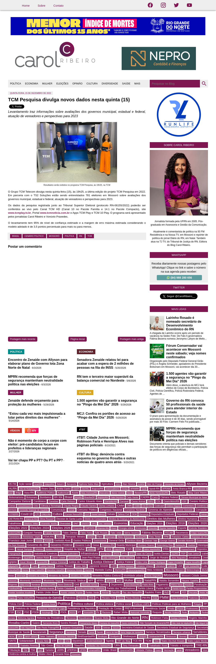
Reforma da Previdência (50, 618)
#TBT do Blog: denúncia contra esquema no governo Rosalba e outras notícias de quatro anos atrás (106, 458)
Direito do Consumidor (95, 519)
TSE (33, 650)
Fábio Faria (86, 533)
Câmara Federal (169, 497)
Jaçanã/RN (28, 558)
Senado (82, 632)
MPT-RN (110, 581)
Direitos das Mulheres (161, 518)
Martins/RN (120, 570)
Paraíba (188, 585)
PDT (184, 592)
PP (205, 604)
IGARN (174, 549)
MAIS (137, 83)
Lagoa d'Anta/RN (175, 562)
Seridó (100, 632)
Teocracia (13, 646)
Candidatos (40, 501)
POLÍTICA (15, 83)
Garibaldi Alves (62, 540)
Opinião (104, 584)
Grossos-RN (108, 545)
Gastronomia (100, 540)
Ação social (25, 484)
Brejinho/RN (103, 497)
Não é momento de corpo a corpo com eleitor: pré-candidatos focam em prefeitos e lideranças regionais (37, 444)
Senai (91, 632)
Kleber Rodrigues (157, 562)
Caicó (155, 497)
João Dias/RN (127, 558)
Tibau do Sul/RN (63, 646)
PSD (26, 612)
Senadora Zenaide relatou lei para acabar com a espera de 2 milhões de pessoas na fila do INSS (105, 363)
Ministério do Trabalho (80, 576)
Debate (111, 514)
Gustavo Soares (146, 545)
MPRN (100, 580)
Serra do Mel (112, 632)
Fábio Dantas (70, 532)
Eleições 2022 (18, 528)
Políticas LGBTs (141, 604)
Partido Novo (178, 588)
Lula (204, 566)
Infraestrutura (89, 553)
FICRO (91, 537)
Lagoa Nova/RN (193, 562)
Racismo (106, 612)
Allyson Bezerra (196, 483)
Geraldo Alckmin (186, 540)
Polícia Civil (15, 604)
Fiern (99, 537)
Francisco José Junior (21, 540)
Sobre (41, 5)
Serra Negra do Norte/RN (131, 632)
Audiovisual (63, 493)
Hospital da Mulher (74, 549)
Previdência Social (155, 608)
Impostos (202, 549)
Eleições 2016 (155, 523)
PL (97, 597)
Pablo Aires (147, 584)
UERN (60, 650)
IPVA (132, 554)
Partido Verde (92, 592)
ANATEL (85, 489)
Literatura (160, 566)
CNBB (137, 506)
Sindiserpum (129, 636)
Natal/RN (150, 580)
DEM (134, 514)
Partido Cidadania (65, 588)
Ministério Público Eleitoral (106, 575)
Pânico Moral (176, 585)
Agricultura (107, 484)
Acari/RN (38, 484)
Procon (180, 609)
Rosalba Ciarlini (19, 622)
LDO (113, 566)
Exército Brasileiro (198, 528)
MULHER (47, 83)
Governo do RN (37, 545)
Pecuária (193, 592)
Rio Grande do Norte (125, 617)
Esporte (182, 528)
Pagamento (162, 584)
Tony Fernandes (131, 645)
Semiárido (70, 632)
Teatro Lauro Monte (197, 641)
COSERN (13, 514)
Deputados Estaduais (162, 514)
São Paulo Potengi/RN (48, 627)
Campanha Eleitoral (20, 501)
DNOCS (85, 523)
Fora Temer (155, 537)
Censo (12, 506)
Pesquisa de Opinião (49, 597)
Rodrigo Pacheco (178, 618)
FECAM (169, 533)
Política (69, 236)
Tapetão (110, 640)
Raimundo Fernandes (140, 612)
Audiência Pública (46, 493)
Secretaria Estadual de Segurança (175, 627)
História (39, 549)
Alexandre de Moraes (174, 484)
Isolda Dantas (161, 553)
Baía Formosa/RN (89, 493)
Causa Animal (138, 501)
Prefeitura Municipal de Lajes (52, 609)
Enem (113, 528)
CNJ (150, 506)
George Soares (167, 540)
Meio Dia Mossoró (175, 570)
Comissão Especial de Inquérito (33, 510)
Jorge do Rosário (159, 557)
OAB (76, 584)
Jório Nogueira (178, 557)
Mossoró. (13, 581)
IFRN (166, 549)
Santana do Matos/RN (109, 623)
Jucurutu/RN (42, 562)
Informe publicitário (69, 553)
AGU (118, 484)
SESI (20, 636)
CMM (120, 505)
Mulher (128, 580)
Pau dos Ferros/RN (132, 592)
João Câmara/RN (110, 558)
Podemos (193, 598)
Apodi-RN (154, 488)
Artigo (18, 493)
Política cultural (83, 604)
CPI (37, 514)
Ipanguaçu (106, 553)
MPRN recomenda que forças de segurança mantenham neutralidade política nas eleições (35, 380)
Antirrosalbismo (112, 489)
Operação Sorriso (89, 585)
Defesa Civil (123, 514)
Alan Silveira (129, 484)
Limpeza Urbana (145, 566)
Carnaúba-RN (111, 501)
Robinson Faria (159, 618)
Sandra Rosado (68, 623)
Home (26, 5)
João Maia (141, 557)
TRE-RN (201, 645)
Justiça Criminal (58, 562)
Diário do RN (31, 519)
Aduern (60, 484)
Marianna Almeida (75, 570)
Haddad (192, 545)
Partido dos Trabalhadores (121, 588)
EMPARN (89, 528)
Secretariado (39, 632)
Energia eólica (126, 528)
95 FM (12, 484)
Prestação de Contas (110, 608)
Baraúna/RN (141, 493)
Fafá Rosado (101, 533)
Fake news (116, 533)
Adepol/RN (49, 484)
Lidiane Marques (126, 566)
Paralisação (200, 584)
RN (81, 236)
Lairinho (25, 566)
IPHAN (116, 554)
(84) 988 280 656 (179, 277)
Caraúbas (53, 501)
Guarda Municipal (126, 545)
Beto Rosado (178, 492)
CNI (144, 506)
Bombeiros (45, 497)
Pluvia (120, 598)
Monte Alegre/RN (153, 576)
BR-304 (58, 497)
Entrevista (141, 528)
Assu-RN (29, 492)
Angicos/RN (97, 488)
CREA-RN (46, 514)
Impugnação (15, 553)
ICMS (129, 549)
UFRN (83, 650)
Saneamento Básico (88, 623)
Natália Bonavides (169, 580)
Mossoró (54, 236)
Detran (204, 514)
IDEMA (138, 549)
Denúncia (144, 514)
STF (54, 640)
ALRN (13, 488)
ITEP (183, 553)
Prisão (171, 608)
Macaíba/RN (14, 570)
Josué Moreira (27, 562)
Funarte (39, 541)
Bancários (104, 493)
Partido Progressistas (196, 588)
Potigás (197, 604)
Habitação (180, 545)
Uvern (158, 650)
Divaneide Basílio (49, 523)
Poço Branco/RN (179, 598)
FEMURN (48, 536)
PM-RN (146, 597)
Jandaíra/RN (73, 558)
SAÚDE (126, 83)
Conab (71, 510)
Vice (205, 650)
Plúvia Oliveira (133, 598)
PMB (155, 598)
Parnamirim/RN (29, 588)
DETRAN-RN (16, 518)
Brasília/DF (89, 497)
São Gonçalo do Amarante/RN (154, 623)
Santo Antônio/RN (129, 623)
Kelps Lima (141, 562)
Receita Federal (172, 612)
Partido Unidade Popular (72, 592)
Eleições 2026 (61, 528)
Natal (139, 580)
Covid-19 (27, 514)
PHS (91, 598)
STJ (61, 641)
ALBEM (141, 484)
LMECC (171, 566)
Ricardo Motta (102, 618)
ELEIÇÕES (62, 83)
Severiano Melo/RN (66, 636)
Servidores (200, 632)
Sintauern (203, 636)
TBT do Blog (123, 641)
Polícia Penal (49, 604)
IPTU (124, 553)
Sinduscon (171, 636)
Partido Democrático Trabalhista (90, 588)
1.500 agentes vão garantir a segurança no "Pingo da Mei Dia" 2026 (186, 377)
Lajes (34, 566)
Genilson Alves (134, 540)
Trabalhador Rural (158, 645)
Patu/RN (115, 592)
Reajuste (157, 612)
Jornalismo (194, 557)
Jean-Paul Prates (91, 557)
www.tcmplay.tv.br (19, 212)
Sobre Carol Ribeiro (179, 145)
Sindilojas (102, 636)
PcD (166, 592)
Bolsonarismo (16, 497)
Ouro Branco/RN (132, 585)
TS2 (25, 650)
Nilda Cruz (24, 585)
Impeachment (187, 549)
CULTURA (92, 83)
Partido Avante (47, 588)
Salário (36, 623)
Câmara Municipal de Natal (194, 497)
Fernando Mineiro (75, 536)
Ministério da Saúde (58, 575)
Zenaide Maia (62, 654)
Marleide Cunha (103, 570)
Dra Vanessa (105, 523)
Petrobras (70, 597)
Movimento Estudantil (30, 580)
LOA (179, 566)
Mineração (21, 576)
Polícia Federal (32, 604)
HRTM (100, 549)
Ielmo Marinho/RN (152, 549)
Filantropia (110, 537)
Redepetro (194, 612)
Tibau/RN (79, 645)
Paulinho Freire (153, 592)
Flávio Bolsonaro (125, 537)
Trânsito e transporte (181, 645)
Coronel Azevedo (184, 510)
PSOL (64, 612)
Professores (192, 608)
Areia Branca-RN (182, 488)
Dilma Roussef (47, 519)
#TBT (82, 429)
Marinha (88, 570)
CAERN (145, 497)
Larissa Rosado (64, 566)
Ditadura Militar (31, 523)
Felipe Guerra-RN (199, 533)
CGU (36, 506)
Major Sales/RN (38, 570)
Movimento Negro (52, 580)
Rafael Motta (121, 612)
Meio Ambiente (155, 570)
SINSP (192, 636)
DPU (94, 523)
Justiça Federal (125, 562)
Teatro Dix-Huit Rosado (172, 641)
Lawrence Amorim (98, 566)
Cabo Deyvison (117, 497)
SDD (98, 627)
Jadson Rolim (42, 557)
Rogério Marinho (198, 618)
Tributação (14, 650)
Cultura (57, 514)
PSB (11, 612)
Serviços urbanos (181, 632)
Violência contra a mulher (22, 654)
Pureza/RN (89, 612)
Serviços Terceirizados (158, 632)
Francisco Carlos (180, 537)
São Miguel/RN (27, 628)
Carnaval (124, 501)
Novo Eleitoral (65, 584)
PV (97, 612)
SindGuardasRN (86, 636)
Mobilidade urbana (133, 575)
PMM (164, 597)
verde (179, 650)
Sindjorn (142, 636)
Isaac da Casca (144, 553)
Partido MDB (163, 588)
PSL (55, 612)
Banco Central (118, 493)
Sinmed (182, 636)
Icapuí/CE (118, 549)
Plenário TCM (108, 598)
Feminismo (14, 537)
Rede (184, 612)
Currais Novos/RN (74, 514)
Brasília (78, 497)
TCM (90, 236)
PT (79, 612)
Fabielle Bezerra (52, 533)
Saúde (89, 627)
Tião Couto (47, 645)
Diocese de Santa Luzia (69, 518)
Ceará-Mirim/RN (171, 501)
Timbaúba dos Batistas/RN (99, 646)
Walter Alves (45, 654)
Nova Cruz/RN (49, 585)
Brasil (16, 236)
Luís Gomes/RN (192, 566)
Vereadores (192, 650)
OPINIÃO (77, 83)
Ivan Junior (193, 553)
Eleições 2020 (197, 523)
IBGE (109, 549)
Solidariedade (26, 640)
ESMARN (153, 528)
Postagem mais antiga (132, 339)
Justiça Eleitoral (103, 561)
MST (119, 580)
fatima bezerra (131, 533)
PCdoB (175, 592)
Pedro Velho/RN (25, 598)
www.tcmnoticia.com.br (55, 212)
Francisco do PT (199, 537)
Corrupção (201, 509)
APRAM (166, 488)
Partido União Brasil (47, 592)
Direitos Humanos (187, 518)
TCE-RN (137, 640)
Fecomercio (182, 532)
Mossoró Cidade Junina (194, 575)
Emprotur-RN (103, 528)
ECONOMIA (31, 83)
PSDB (35, 612)
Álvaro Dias (47, 488)
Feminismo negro (31, 537)
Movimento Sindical (75, 580)
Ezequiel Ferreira (32, 532)
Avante (75, 493)
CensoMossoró (24, 506)
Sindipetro (115, 636)
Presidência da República (81, 608)
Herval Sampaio (25, 549)
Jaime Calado (58, 557)
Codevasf (159, 506)
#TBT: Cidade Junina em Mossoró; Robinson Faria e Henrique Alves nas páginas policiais (105, 441)
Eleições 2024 (40, 528)
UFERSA (72, 650)
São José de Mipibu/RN (182, 623)
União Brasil (109, 650)
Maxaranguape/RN (136, 570)
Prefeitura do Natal (25, 608)
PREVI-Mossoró (133, 608)
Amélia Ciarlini (64, 488)
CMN (129, 506)
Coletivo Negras (173, 506)
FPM (166, 537)
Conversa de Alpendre (160, 509)
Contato (58, 5)
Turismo (49, 650)
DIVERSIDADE (110, 83)
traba (144, 646)
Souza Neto (43, 641)
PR (10, 608)
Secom (116, 628)
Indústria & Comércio (45, 553)
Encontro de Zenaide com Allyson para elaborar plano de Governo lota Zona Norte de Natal (37, 363)
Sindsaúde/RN (156, 636)
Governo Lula (82, 545)
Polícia (204, 598)
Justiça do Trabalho (79, 562)
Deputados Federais (188, 514)
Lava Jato (81, 566)
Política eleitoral (104, 604)
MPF (91, 580)
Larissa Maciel (46, 566)
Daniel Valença (98, 514)
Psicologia (46, 612)
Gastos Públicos (82, 540)
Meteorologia (192, 570)
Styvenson (78, 640)
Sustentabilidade (95, 641)
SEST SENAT (31, 636)
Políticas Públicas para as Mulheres (171, 604)
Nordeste (36, 584)
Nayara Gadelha (190, 580)
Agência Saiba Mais (89, 484)
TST (40, 650)
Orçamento (117, 584)
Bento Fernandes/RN (159, 493)
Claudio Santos (88, 506)
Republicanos (85, 618)
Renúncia (71, 618)
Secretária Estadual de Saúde (138, 627)
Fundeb (48, 541)
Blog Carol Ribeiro (197, 493)
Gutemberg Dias (165, 545)
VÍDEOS (15, 430)
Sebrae (106, 627)
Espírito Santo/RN (167, 528)
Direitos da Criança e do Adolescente (127, 519)
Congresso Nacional (111, 509)
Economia (120, 523)
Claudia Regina (71, 506)
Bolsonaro (31, 497)
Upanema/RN (126, 650)
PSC (19, 612)
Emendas (78, 528)
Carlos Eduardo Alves (90, 501)
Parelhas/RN (14, 588)
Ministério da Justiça (37, 576)
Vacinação (169, 650)
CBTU (150, 501)
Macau (25, 570)
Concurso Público (87, 509)
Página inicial (77, 339)
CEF (184, 501)
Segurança (56, 632)
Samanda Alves (50, 623)
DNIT (75, 523)
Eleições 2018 (175, 523)
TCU (157, 641)
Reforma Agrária (26, 618)
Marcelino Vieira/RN (55, 570)
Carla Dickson (68, 501)
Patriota (105, 592)
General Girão (116, 540)
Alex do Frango (154, 484)
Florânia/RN (141, 537)
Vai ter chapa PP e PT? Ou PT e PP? (35, 460)
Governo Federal (61, 545)
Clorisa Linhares (106, 506)
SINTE (12, 640)
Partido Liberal (146, 588)
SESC (12, 636)
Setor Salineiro (47, 636)
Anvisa (125, 489)
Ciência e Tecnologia (51, 506)
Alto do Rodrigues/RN (29, 489)
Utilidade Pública (144, 650)
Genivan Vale (150, 540)
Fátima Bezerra (152, 532)
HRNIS (91, 549)
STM (67, 641)
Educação (136, 523)
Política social (123, 604)
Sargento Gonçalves (72, 627)
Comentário (188, 506)
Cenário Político (34, 236)
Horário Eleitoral (53, 549)
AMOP (76, 489)
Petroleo (82, 598)
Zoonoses (76, 654)
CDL (158, 501)
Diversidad (65, 523)
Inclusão (28, 553)
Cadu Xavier (132, 497)
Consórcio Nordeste (135, 510)
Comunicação (58, 509)
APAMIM (134, 488)
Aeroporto (71, 484)
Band (129, 493)
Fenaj (59, 537)
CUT (87, 514)
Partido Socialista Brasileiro (21, 592)
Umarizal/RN (94, 650)
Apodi (144, 489)
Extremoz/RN (14, 533)
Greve (96, 545)
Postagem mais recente (22, 339)
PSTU (72, 612)
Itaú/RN (175, 554)
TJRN (117, 645)
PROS (204, 608)
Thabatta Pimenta (29, 645)
